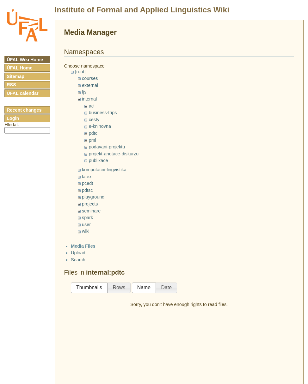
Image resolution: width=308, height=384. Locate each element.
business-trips (103, 112)
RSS (11, 84)
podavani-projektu (107, 146)
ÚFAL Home (19, 67)
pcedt (87, 183)
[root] (80, 71)
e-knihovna (100, 126)
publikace (98, 160)
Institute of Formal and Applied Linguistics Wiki (142, 9)
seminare (91, 210)
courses (90, 78)
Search (78, 259)
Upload (78, 252)
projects (90, 203)
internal (89, 98)
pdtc (93, 133)
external (90, 85)
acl (92, 105)
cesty (94, 119)
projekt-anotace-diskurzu (114, 153)
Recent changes (24, 110)
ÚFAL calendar (23, 93)
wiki (85, 231)
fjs (84, 91)
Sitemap (15, 76)
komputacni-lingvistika (104, 169)
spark (87, 217)
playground (93, 196)
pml (92, 140)
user (86, 224)
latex (86, 176)
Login (13, 118)
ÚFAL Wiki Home (25, 59)
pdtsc (87, 190)
